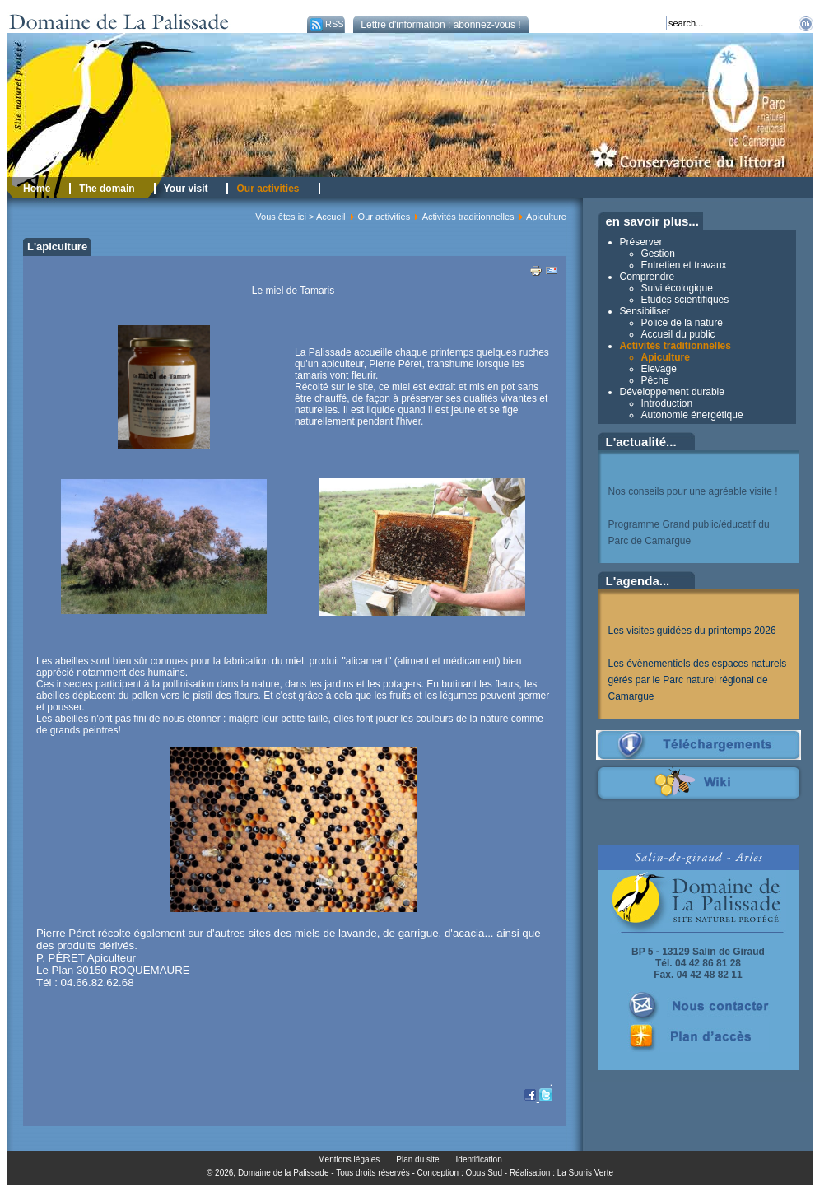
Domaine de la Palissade (283, 1172)
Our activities (384, 216)
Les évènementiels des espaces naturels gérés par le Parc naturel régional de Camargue (697, 680)
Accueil (330, 216)
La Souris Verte (585, 1172)
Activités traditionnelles (468, 216)
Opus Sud (484, 1172)
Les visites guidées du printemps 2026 (692, 630)
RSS (325, 24)
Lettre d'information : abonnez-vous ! (440, 24)
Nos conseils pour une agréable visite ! (693, 491)
